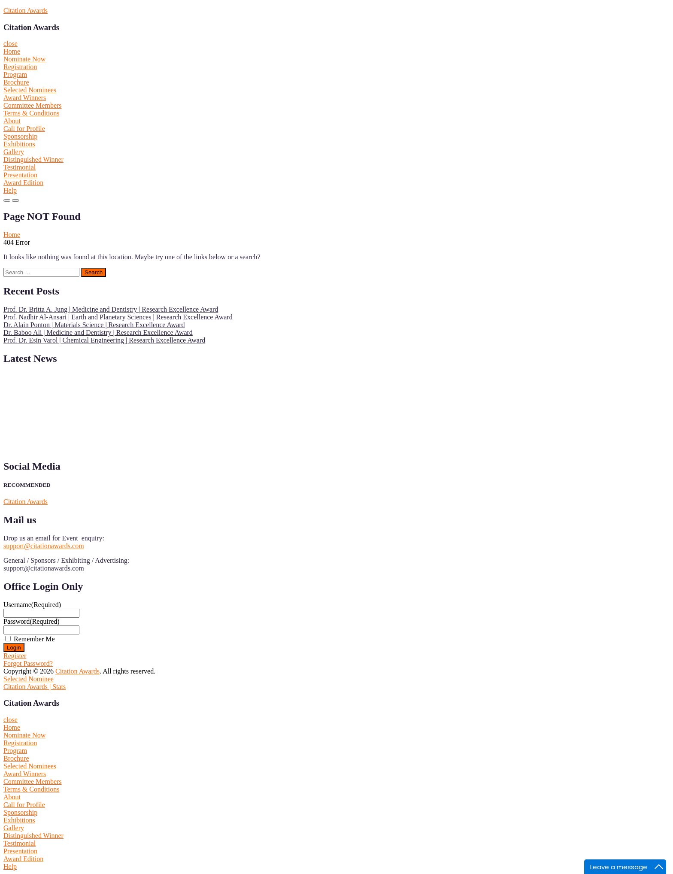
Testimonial (19, 167)
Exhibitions (19, 144)
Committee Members (32, 105)
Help (10, 190)
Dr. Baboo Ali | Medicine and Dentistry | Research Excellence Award (98, 332)
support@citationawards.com (43, 545)
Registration (20, 66)
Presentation (20, 175)
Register (14, 655)
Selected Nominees (29, 90)
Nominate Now (24, 59)
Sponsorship (20, 136)
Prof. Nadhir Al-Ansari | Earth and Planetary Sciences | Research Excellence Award (118, 317)
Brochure (16, 82)
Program (15, 74)
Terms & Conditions (31, 113)
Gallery (13, 151)
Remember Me (34, 639)
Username (32, 604)
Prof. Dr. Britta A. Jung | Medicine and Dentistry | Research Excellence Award (110, 309)
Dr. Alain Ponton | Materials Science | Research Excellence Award (94, 324)
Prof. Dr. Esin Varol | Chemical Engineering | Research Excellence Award (104, 340)
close (10, 43)
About (12, 120)
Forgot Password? (28, 663)
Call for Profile (24, 128)
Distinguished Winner (33, 159)
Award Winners (24, 97)
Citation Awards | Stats (34, 686)
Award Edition (23, 182)
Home (11, 51)
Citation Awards (25, 10)
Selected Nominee (28, 679)
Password (31, 621)
